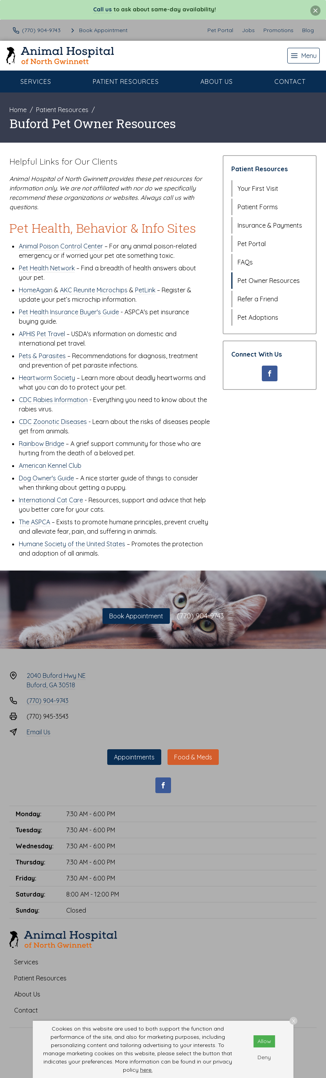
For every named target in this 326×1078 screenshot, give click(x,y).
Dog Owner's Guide (46, 478)
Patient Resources (126, 81)
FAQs (245, 262)
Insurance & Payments (270, 225)
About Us (216, 81)
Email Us (38, 732)
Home (18, 110)
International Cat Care (51, 500)
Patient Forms (258, 207)
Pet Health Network (47, 268)
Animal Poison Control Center (61, 246)
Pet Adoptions (258, 317)
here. (146, 1069)
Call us (102, 9)
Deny (264, 1057)
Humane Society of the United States (72, 544)
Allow (264, 1041)
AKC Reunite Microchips (94, 290)
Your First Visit (258, 188)
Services (35, 81)
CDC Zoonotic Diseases (53, 422)
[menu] (303, 55)
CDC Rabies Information (53, 400)
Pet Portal (220, 30)
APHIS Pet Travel (42, 334)
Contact (290, 81)
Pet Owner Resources (269, 280)
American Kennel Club (50, 465)
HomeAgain (35, 290)
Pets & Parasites (43, 356)
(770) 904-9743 (200, 615)
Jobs (248, 30)
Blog (308, 30)
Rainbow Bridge (41, 444)
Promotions (278, 30)
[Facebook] (269, 373)
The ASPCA (34, 522)
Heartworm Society (47, 378)
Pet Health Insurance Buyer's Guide (69, 312)
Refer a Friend (258, 299)
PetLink (145, 290)
